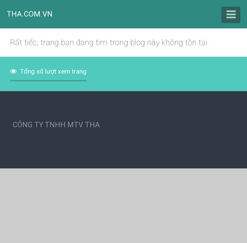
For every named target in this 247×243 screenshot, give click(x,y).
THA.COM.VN (29, 13)
